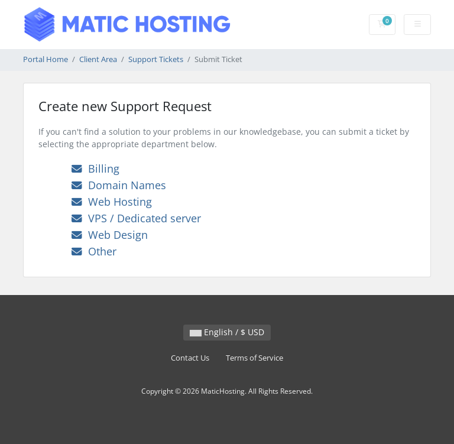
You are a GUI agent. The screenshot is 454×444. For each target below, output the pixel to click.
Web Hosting (112, 202)
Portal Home (45, 59)
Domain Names (119, 185)
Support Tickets (155, 59)
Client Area (98, 59)
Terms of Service (254, 358)
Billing (95, 168)
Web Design (110, 235)
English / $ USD (227, 332)
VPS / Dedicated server (136, 218)
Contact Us (190, 358)
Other (94, 251)
